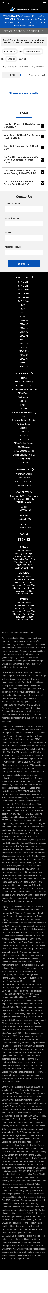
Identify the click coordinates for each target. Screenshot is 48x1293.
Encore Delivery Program (24, 458)
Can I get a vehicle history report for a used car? (24, 186)
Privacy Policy (24, 462)
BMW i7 (24, 316)
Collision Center (24, 427)
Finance (24, 408)
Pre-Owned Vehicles (24, 389)
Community (24, 442)
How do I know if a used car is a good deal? (24, 127)
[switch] (44, 3)
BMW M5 (24, 335)
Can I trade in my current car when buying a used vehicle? (24, 174)
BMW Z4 (24, 370)
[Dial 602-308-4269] (8, 3)
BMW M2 (24, 323)
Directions (24, 431)
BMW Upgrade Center (24, 454)
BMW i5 (24, 312)
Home (24, 381)
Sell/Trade (24, 404)
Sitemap (24, 465)
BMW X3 (24, 346)
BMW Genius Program (24, 446)
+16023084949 (24, 531)
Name (13, 207)
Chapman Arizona (24, 481)
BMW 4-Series (24, 293)
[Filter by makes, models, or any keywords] (24, 67)
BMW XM (24, 366)
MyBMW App (24, 450)
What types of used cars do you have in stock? (24, 139)
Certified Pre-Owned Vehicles (24, 392)
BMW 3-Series (24, 289)
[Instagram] (24, 543)
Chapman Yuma (24, 488)
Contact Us (24, 435)
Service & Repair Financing (24, 415)
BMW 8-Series (24, 304)
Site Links (22, 377)
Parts (24, 419)
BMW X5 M (24, 354)
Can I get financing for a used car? (24, 151)
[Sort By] (36, 76)
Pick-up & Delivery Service (24, 423)
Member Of (22, 473)
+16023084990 (24, 522)
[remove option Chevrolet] (10, 52)
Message (14, 250)
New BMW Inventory (24, 385)
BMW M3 (24, 327)
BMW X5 (24, 350)
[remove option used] (11, 60)
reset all (22, 59)
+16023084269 (24, 513)
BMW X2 (24, 343)
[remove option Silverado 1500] (33, 52)
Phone (8, 236)
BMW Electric (24, 396)
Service (24, 412)
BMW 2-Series (24, 285)
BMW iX (24, 320)
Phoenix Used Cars (24, 484)
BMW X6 (24, 358)
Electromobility (24, 400)
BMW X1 (24, 339)
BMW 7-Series (24, 300)
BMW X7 (24, 362)
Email (12, 221)
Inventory (22, 281)
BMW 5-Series (24, 296)
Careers (24, 439)
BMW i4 (24, 308)
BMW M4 (24, 331)
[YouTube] (28, 543)
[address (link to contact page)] (3, 3)
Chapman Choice (24, 477)
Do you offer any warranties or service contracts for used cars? (24, 163)
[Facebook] (19, 543)
